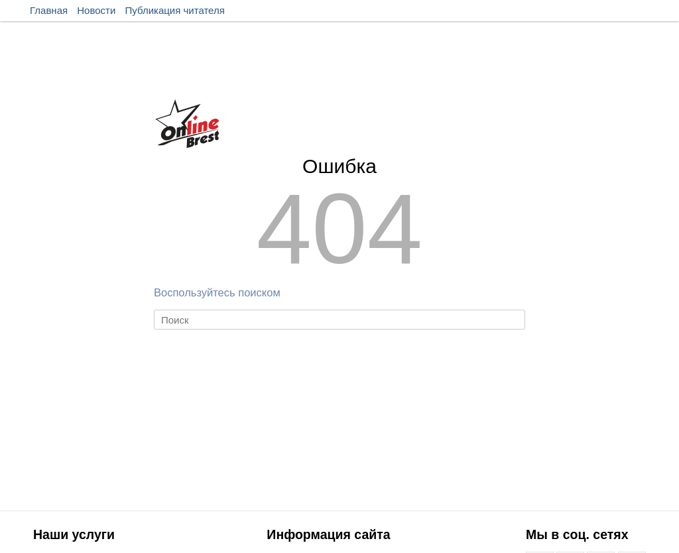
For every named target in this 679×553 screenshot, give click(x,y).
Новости (96, 10)
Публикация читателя (175, 10)
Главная (49, 10)
